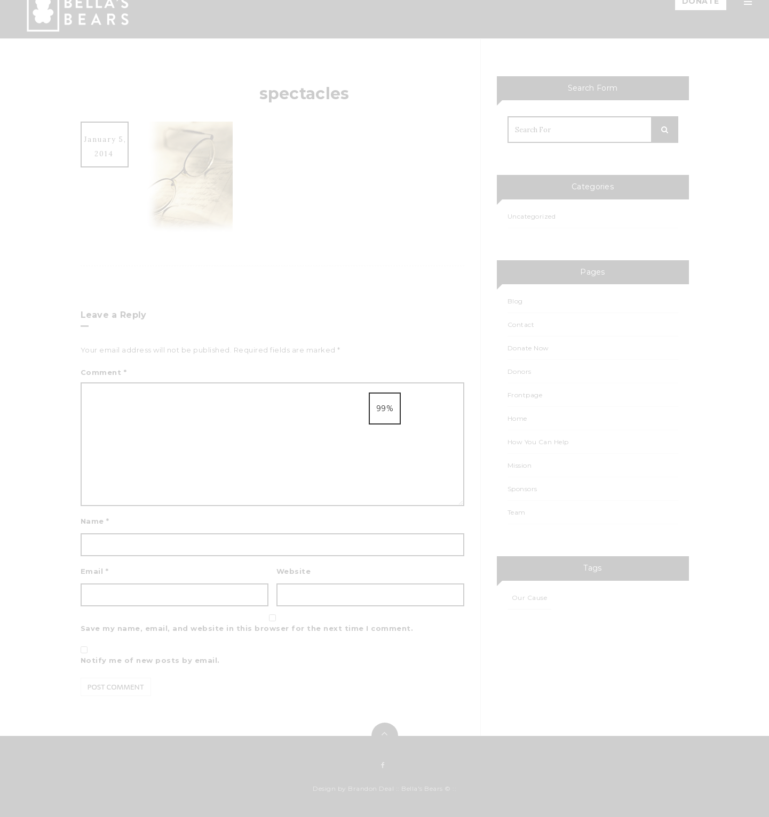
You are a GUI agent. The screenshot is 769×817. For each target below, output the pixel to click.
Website (293, 571)
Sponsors (642, 253)
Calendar (642, 201)
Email (95, 571)
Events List (644, 227)
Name (95, 521)
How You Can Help (659, 125)
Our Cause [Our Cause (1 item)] (530, 598)
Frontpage (525, 395)
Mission (639, 73)
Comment (104, 372)
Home (636, 48)
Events (637, 176)
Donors (520, 371)
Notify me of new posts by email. (150, 660)
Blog (634, 150)
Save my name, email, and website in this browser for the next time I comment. (247, 628)
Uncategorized (532, 216)
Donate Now (528, 348)
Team (635, 99)
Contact (640, 278)
